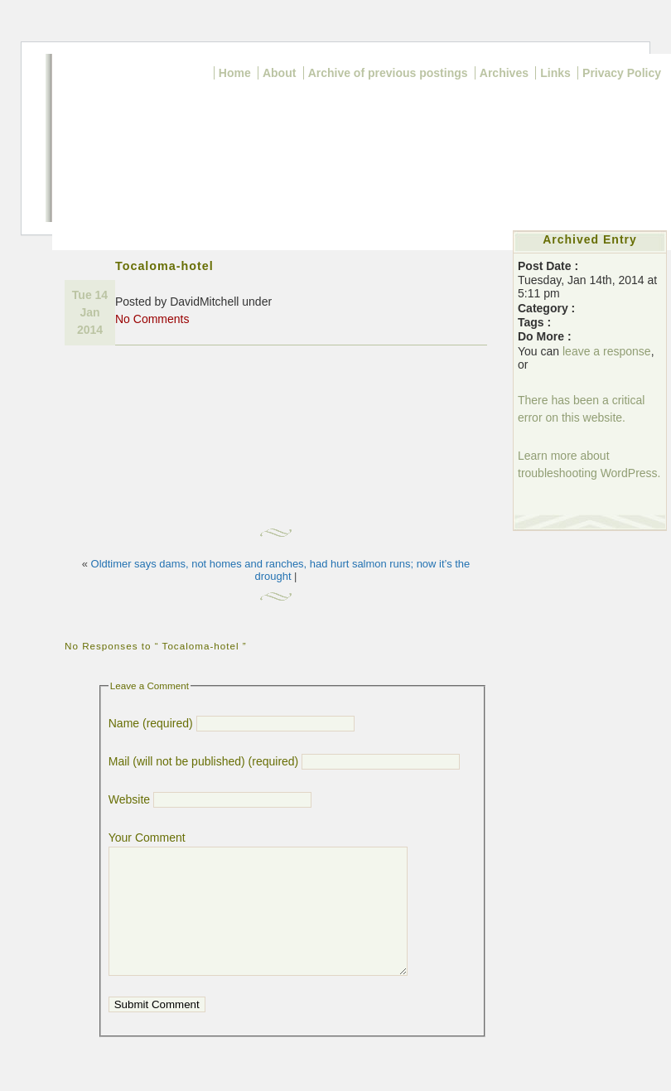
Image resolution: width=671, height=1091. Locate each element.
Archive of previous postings (388, 73)
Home (235, 73)
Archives (504, 73)
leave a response (606, 351)
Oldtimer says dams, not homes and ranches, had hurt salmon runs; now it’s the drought (281, 570)
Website (129, 799)
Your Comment (147, 837)
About (279, 73)
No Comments (152, 319)
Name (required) (151, 723)
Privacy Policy (621, 73)
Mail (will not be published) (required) (204, 761)
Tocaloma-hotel (164, 266)
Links (555, 73)
